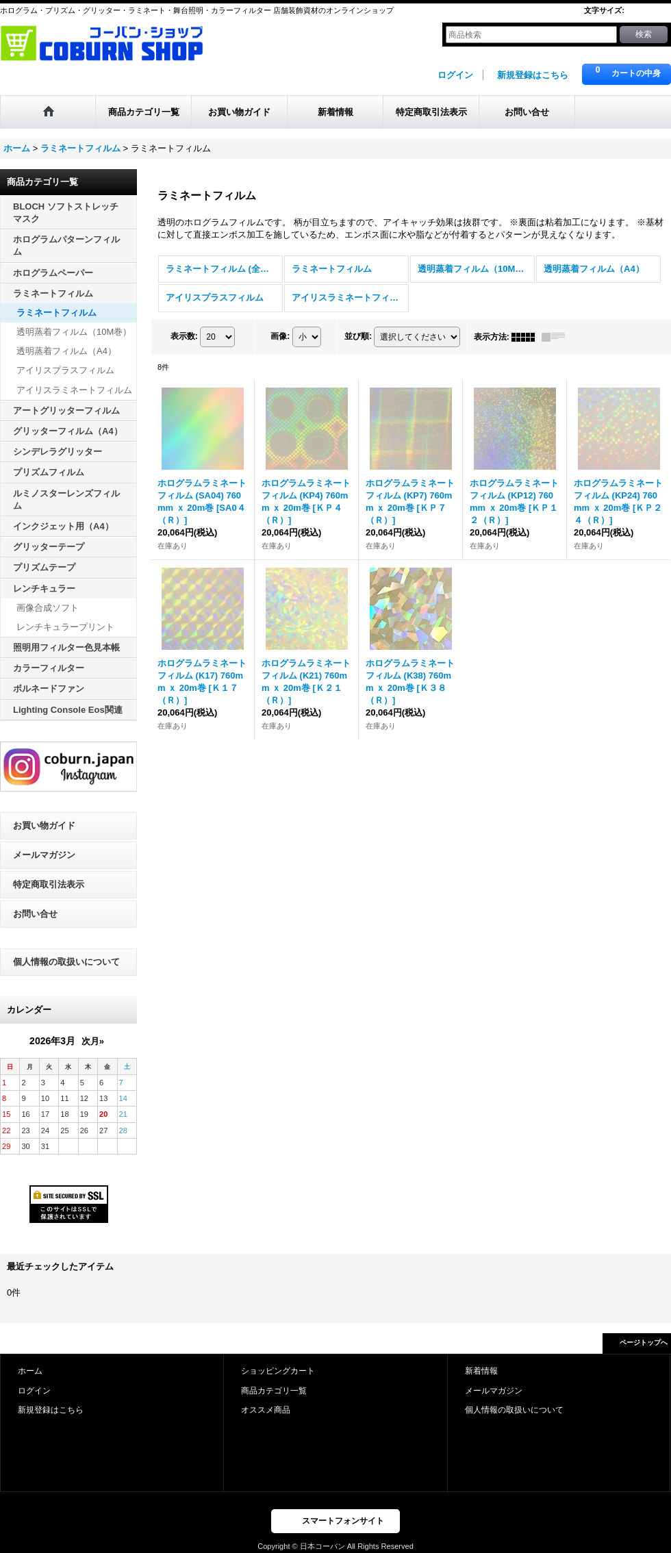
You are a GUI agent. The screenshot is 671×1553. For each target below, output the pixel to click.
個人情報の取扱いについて (66, 962)
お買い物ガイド (44, 825)
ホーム (30, 1371)
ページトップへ (644, 1342)
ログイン (455, 75)
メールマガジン (44, 855)
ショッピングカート (278, 1371)
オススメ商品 (265, 1410)
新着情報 (481, 1371)
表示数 (184, 336)
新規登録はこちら (532, 75)
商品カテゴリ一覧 (274, 1391)
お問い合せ (35, 914)
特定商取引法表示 (48, 884)
